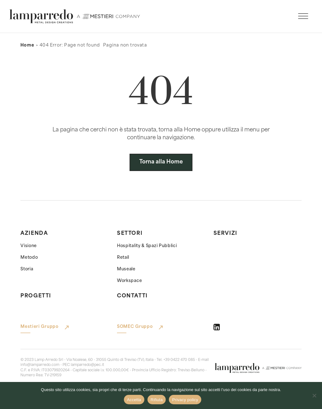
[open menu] (303, 16)
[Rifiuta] (314, 395)
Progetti (35, 296)
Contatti (132, 296)
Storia (26, 269)
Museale (126, 269)
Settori (129, 233)
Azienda (34, 233)
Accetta (134, 399)
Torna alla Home (161, 162)
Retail (123, 258)
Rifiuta (157, 399)
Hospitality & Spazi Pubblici (147, 246)
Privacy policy (185, 399)
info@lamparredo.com (39, 365)
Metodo (29, 258)
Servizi (225, 233)
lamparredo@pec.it (87, 365)
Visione (28, 246)
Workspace (129, 281)
